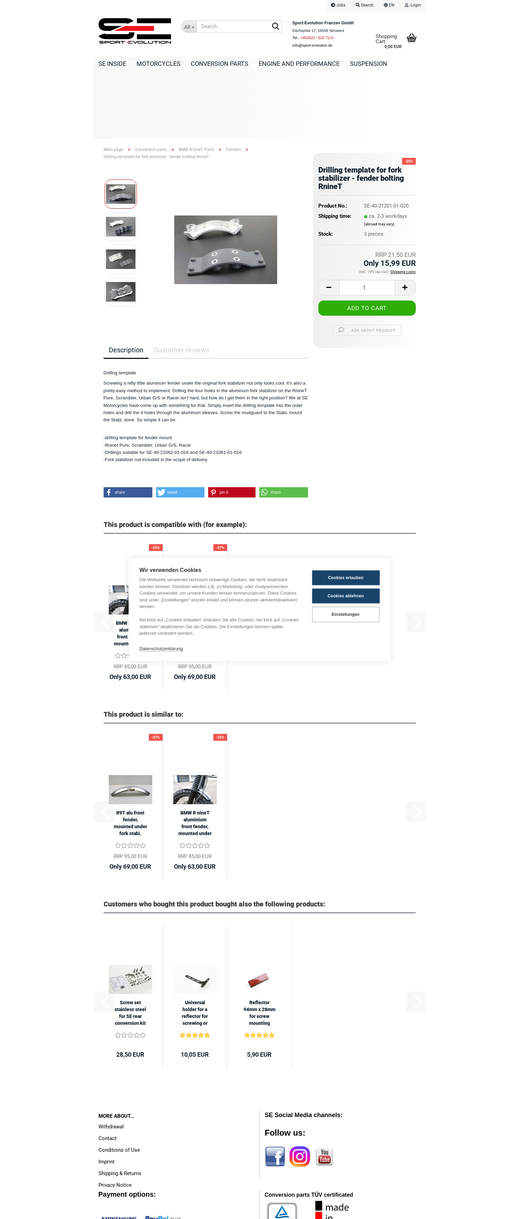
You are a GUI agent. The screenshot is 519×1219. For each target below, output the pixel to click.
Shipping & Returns (119, 1106)
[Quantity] (367, 220)
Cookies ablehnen (346, 596)
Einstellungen (345, 614)
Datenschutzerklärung (161, 648)
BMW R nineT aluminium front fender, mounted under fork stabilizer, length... (195, 756)
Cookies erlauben (345, 577)
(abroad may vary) (379, 157)
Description (126, 283)
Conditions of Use (119, 1083)
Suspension (368, 63)
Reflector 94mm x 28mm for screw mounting (259, 946)
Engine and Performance (299, 63)
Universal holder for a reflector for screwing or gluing (195, 946)
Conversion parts (219, 63)
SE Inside (112, 63)
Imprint (106, 1095)
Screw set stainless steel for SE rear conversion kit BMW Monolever (130, 946)
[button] (389, 6)
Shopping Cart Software (232, 1210)
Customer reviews (181, 283)
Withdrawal (111, 1060)
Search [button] (365, 5)
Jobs (338, 5)
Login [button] (413, 5)
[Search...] (189, 26)
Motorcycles (158, 63)
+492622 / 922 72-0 (316, 38)
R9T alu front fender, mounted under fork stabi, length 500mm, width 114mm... (130, 756)
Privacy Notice (115, 1118)
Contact (107, 1071)
